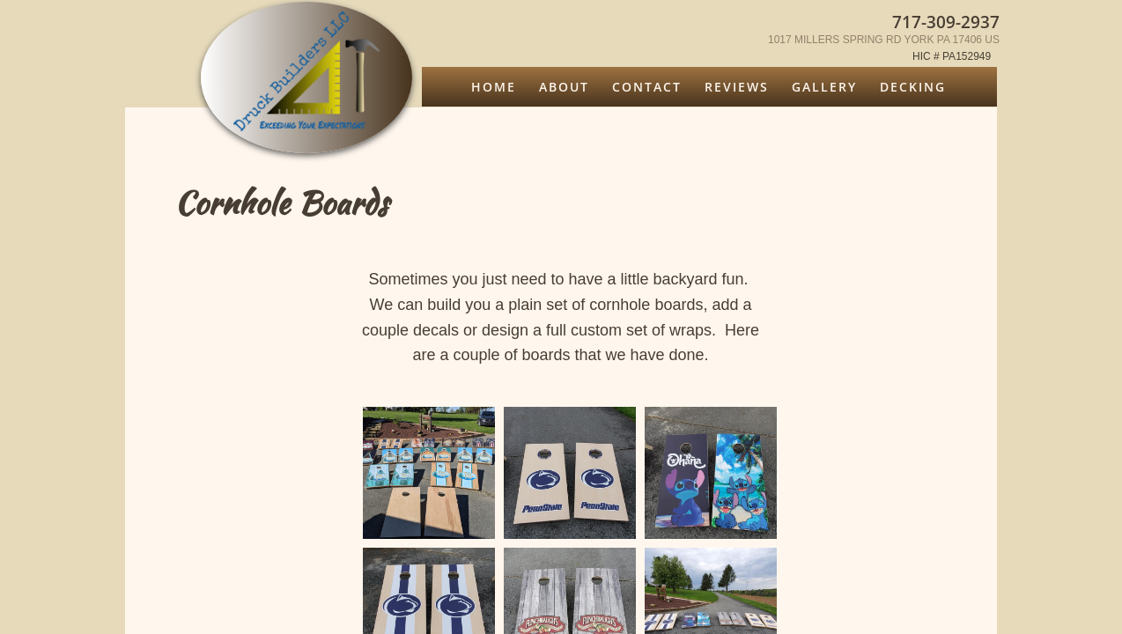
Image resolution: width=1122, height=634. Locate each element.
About (564, 86)
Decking (913, 86)
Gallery (824, 86)
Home (493, 86)
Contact (647, 86)
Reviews (737, 86)
